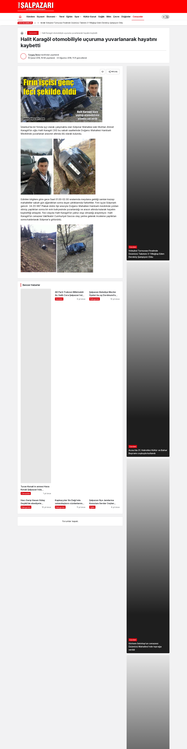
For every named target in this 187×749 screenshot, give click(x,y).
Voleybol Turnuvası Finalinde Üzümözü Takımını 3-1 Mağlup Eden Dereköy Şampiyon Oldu (146, 253)
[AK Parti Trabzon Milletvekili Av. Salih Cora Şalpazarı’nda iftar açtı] (70, 392)
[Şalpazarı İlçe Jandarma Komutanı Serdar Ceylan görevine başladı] (104, 503)
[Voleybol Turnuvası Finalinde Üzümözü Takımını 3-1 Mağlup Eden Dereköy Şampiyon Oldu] (148, 163)
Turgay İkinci (34, 55)
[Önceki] (35, 22)
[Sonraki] (38, 22)
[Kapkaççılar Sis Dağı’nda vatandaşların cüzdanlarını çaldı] (70, 503)
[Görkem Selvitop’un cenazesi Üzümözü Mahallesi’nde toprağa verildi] (148, 556)
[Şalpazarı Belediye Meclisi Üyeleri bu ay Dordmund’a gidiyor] (104, 392)
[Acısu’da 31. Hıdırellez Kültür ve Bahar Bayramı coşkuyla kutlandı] (148, 359)
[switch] (165, 16)
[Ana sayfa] (20, 16)
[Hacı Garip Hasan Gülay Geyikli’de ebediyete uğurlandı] (36, 503)
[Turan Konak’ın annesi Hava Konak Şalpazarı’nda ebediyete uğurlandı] (36, 392)
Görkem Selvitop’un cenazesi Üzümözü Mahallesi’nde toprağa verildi (145, 646)
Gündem (132, 247)
